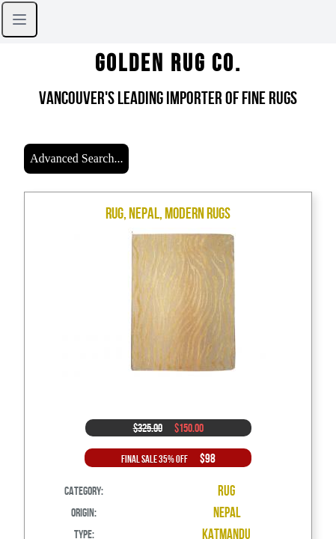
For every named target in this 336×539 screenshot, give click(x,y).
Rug (226, 491)
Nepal (226, 512)
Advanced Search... (76, 158)
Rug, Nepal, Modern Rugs (168, 213)
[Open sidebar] (19, 19)
